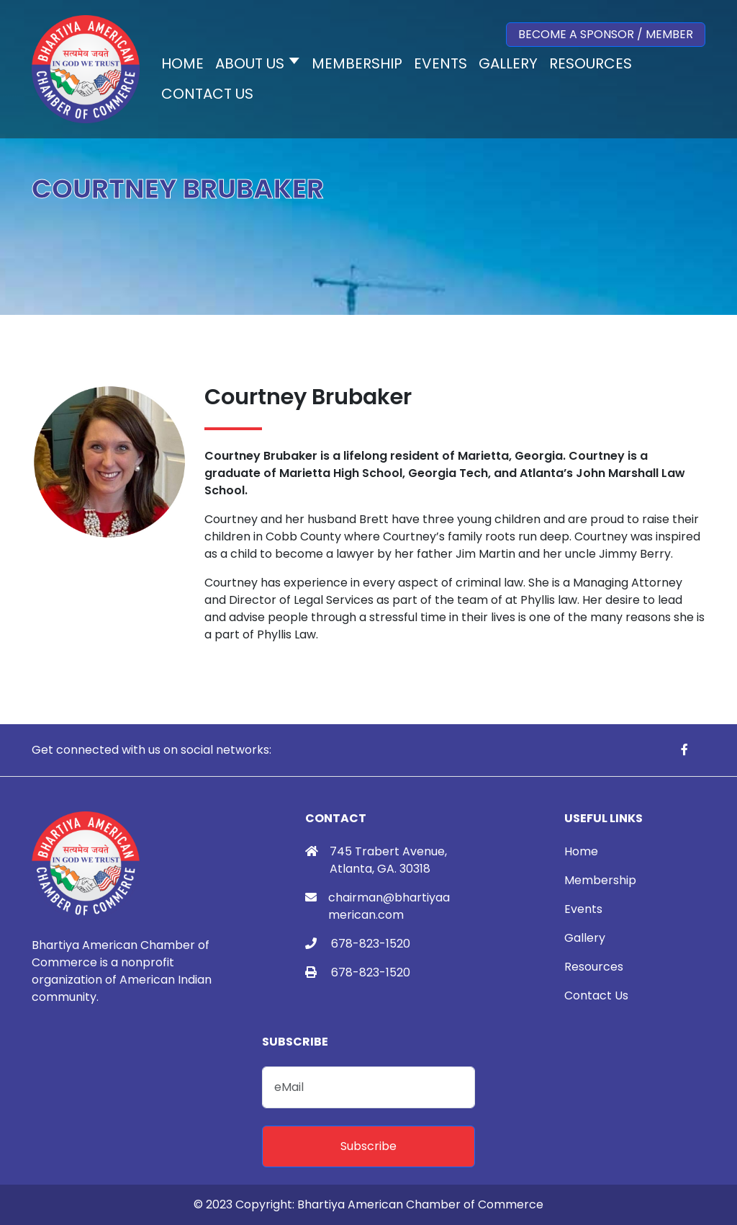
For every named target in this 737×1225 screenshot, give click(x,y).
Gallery (584, 938)
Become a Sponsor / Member (605, 34)
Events (583, 909)
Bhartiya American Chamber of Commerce (420, 1204)
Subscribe (368, 1146)
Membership (600, 880)
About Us (249, 63)
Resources (593, 966)
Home (581, 851)
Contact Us (596, 995)
